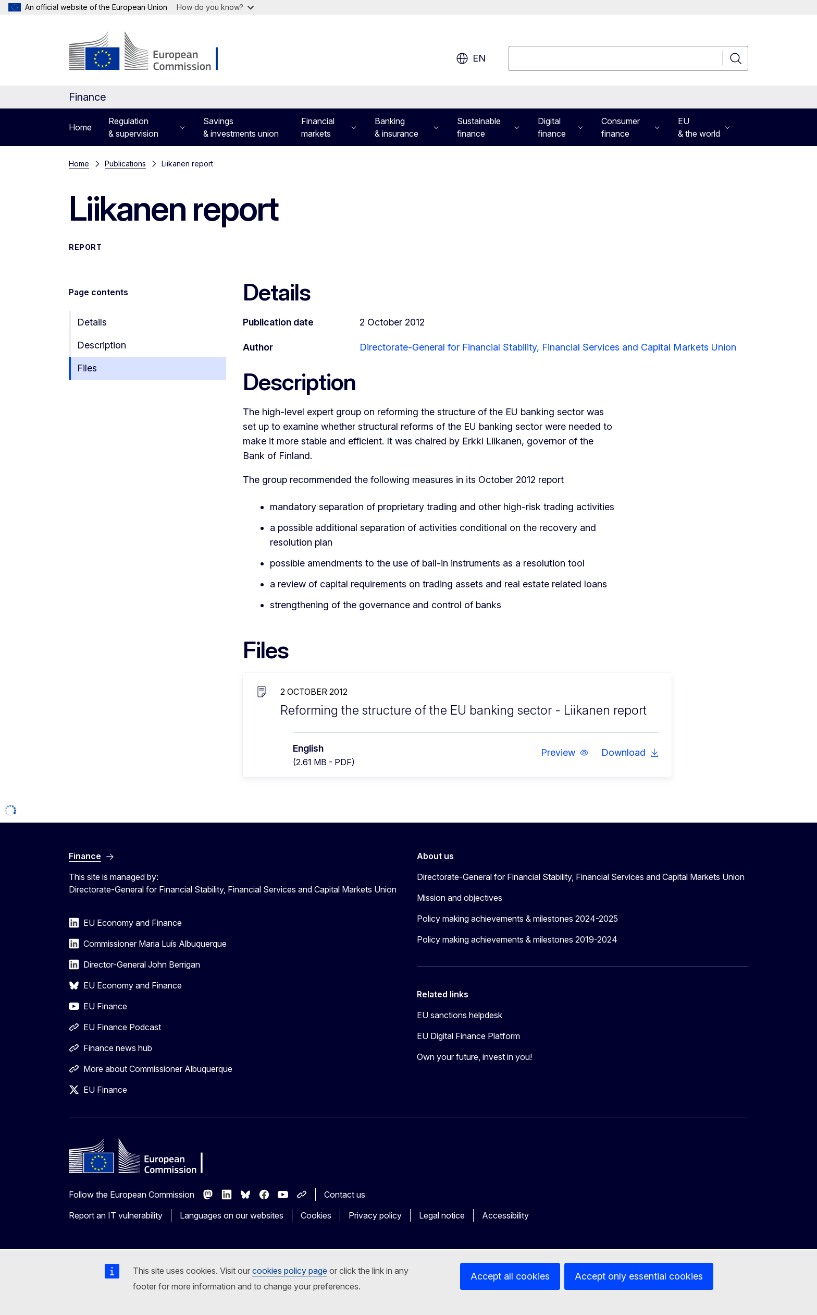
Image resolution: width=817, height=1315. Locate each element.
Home (80, 127)
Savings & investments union (241, 127)
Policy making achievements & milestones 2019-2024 (517, 939)
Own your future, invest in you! (474, 1057)
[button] (565, 752)
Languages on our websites (231, 1215)
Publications (125, 163)
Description (101, 345)
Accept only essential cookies (639, 1276)
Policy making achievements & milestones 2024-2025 (517, 918)
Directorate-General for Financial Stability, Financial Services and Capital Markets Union (548, 347)
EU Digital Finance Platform (468, 1036)
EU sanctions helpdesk (459, 1015)
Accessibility (505, 1215)
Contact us (344, 1194)
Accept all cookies (510, 1276)
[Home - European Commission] (153, 52)
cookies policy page (289, 1270)
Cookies (316, 1215)
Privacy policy (375, 1215)
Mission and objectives (459, 897)
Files (87, 368)
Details (92, 322)
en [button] (471, 58)
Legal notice (442, 1215)
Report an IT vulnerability (116, 1215)
